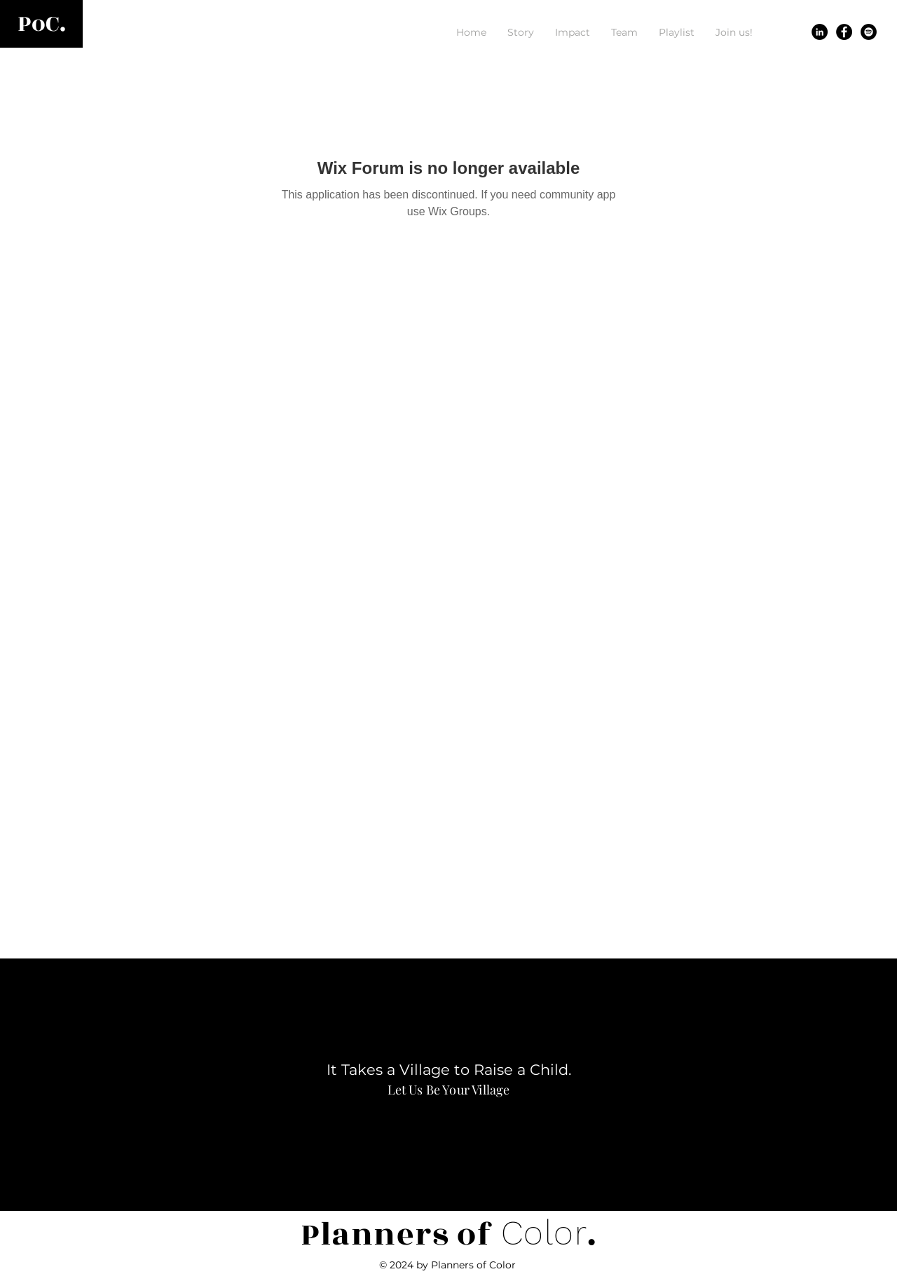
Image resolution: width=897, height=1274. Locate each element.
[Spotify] (869, 32)
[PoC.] (41, 24)
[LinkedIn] (820, 32)
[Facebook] (844, 32)
